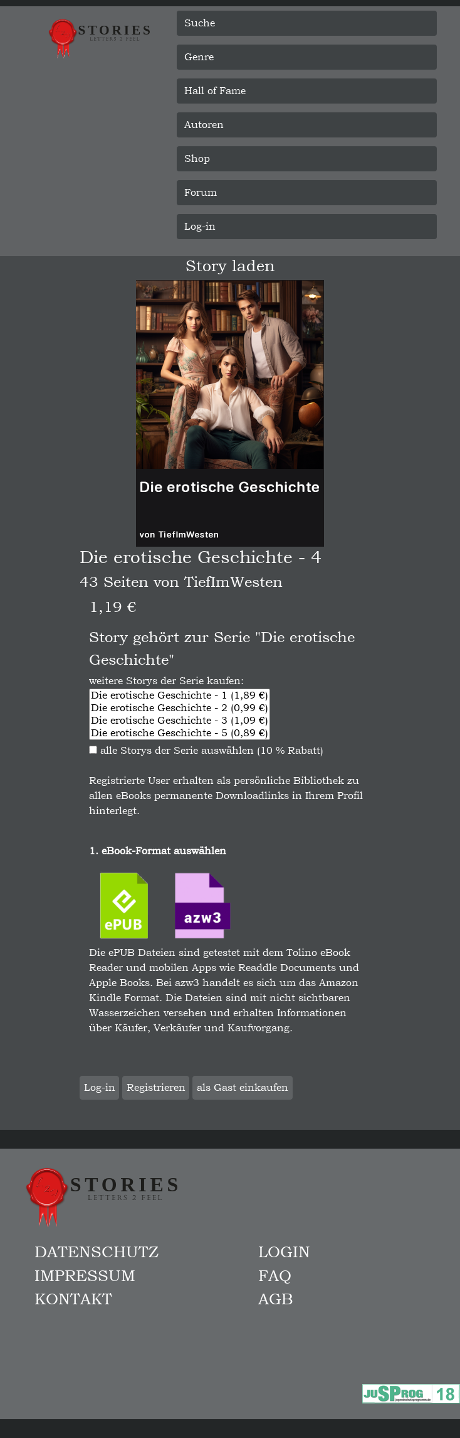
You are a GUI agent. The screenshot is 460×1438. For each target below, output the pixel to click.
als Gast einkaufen (242, 1087)
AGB (275, 1298)
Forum (200, 192)
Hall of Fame (215, 91)
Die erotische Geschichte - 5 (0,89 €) (179, 733)
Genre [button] (199, 57)
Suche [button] (199, 23)
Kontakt (73, 1298)
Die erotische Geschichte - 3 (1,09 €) (179, 720)
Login (284, 1251)
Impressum (84, 1275)
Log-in (200, 226)
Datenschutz (96, 1251)
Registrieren (156, 1087)
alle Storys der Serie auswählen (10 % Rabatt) (206, 750)
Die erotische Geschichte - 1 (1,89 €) (179, 695)
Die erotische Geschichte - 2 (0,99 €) (179, 708)
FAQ (274, 1275)
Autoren (204, 125)
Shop (197, 158)
